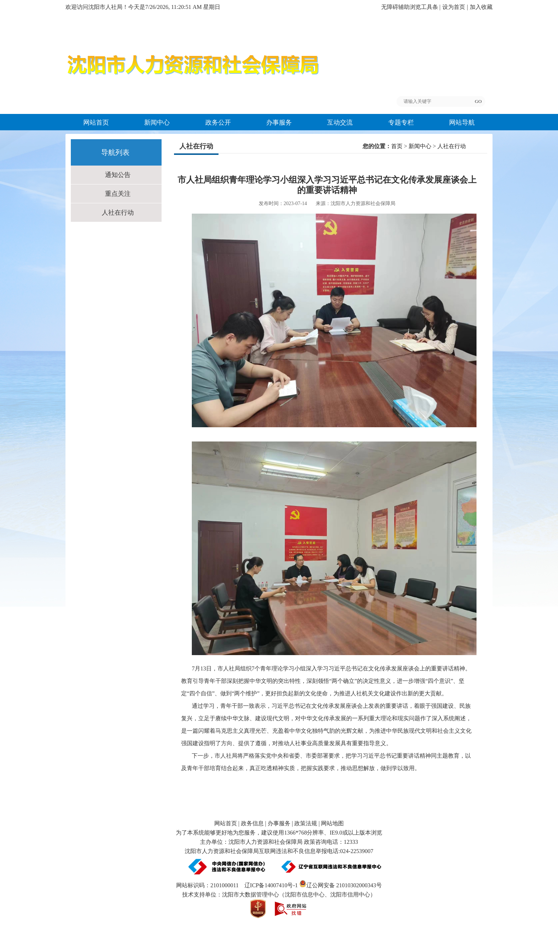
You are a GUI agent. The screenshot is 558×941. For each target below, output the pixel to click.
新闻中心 (157, 122)
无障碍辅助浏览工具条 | (411, 7)
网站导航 (462, 122)
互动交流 (340, 122)
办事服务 (279, 122)
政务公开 (218, 122)
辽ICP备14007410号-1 (271, 885)
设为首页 (453, 7)
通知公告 (118, 174)
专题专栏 (401, 122)
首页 (396, 146)
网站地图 (332, 823)
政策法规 (305, 823)
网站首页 (96, 122)
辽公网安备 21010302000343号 (340, 885)
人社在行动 (118, 212)
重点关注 (118, 193)
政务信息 (252, 823)
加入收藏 (481, 7)
